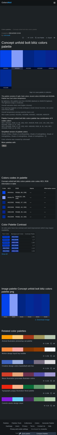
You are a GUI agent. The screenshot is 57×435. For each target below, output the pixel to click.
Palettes (6, 423)
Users (17, 426)
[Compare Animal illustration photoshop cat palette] (54, 343)
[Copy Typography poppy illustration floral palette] (51, 393)
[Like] (23, 38)
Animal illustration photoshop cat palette (17, 341)
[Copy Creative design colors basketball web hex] (51, 368)
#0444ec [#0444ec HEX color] (3, 191)
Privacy (24, 426)
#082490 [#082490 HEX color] (3, 211)
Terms (32, 426)
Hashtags (9, 426)
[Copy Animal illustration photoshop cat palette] (51, 343)
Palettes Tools (16, 423)
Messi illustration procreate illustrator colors (18, 378)
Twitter (17, 433)
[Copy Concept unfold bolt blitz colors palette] (46, 136)
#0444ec (11, 192)
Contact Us (41, 426)
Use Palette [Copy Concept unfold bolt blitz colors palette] (39, 37)
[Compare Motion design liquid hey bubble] (54, 356)
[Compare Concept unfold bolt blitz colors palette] (54, 37)
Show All (5, 254)
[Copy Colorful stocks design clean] (51, 405)
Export (49, 37)
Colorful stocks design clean (12, 403)
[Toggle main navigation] (54, 3)
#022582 (11, 202)
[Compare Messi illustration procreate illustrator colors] (54, 381)
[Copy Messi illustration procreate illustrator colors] (51, 381)
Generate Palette (48, 423)
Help (49, 426)
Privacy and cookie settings (19, 429)
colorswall (6, 35)
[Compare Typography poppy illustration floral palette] (54, 393)
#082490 (11, 212)
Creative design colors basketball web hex (18, 366)
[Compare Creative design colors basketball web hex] (54, 368)
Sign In (32, 92)
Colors (7, 3)
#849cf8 (11, 197)
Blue (4, 146)
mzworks (44, 429)
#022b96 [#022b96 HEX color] (3, 206)
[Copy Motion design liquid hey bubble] (51, 356)
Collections (28, 423)
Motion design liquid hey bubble (14, 353)
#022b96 (11, 207)
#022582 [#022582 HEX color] (3, 201)
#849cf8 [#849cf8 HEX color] (3, 196)
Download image (42, 320)
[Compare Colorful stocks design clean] (54, 405)
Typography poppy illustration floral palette (18, 391)
